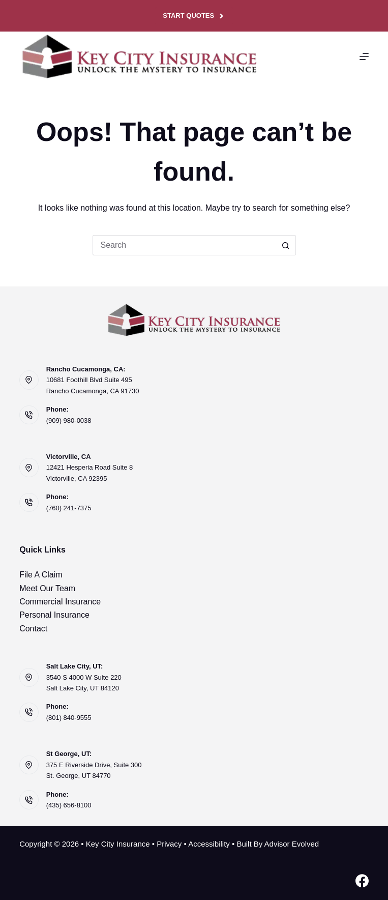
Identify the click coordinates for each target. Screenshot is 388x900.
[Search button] (286, 245)
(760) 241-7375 (69, 508)
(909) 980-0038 (69, 420)
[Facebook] (362, 880)
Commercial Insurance (60, 601)
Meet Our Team (47, 588)
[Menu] (364, 56)
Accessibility (209, 843)
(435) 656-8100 (69, 805)
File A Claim (40, 574)
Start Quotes (194, 16)
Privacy (169, 843)
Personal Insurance (54, 615)
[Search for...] (184, 245)
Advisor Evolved (291, 843)
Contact (33, 628)
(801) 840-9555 (69, 717)
